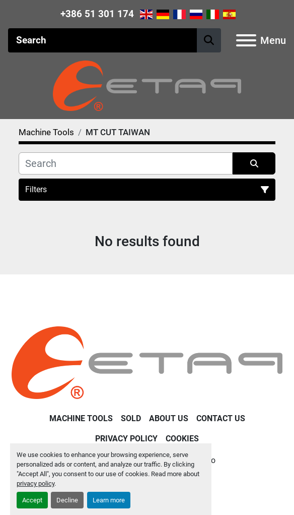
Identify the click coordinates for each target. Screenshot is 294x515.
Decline (67, 500)
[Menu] (246, 40)
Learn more (109, 500)
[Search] (102, 40)
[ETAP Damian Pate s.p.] (147, 362)
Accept (32, 500)
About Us (168, 418)
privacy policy (35, 483)
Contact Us (220, 418)
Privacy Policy (126, 438)
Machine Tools (81, 418)
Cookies (182, 438)
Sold (131, 418)
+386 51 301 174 (97, 14)
